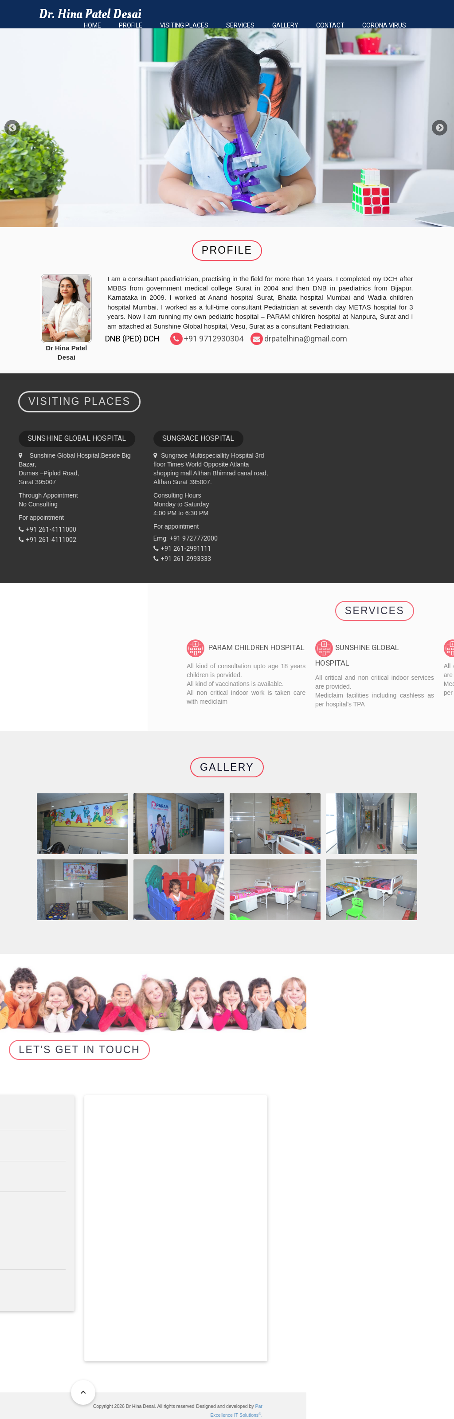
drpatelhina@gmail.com (305, 338)
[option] (227, 127)
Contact (330, 25)
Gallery (285, 25)
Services (240, 25)
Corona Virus (384, 25)
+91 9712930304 (213, 338)
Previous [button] (12, 128)
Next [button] (439, 128)
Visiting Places (184, 25)
